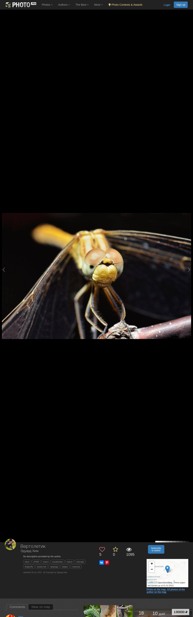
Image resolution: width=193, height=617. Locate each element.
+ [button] (152, 564)
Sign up (180, 4)
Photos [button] (47, 4)
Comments (17, 607)
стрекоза (76, 567)
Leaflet (151, 582)
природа (54, 567)
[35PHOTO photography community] (20, 5)
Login (167, 5)
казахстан (41, 567)
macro (46, 562)
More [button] (98, 4)
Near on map (40, 607)
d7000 (36, 562)
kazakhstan (57, 562)
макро (65, 567)
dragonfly (29, 567)
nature (70, 562)
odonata (80, 562)
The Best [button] (82, 4)
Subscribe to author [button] (156, 549)
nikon (27, 562)
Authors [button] (64, 4)
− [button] (152, 570)
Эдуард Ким (30, 551)
